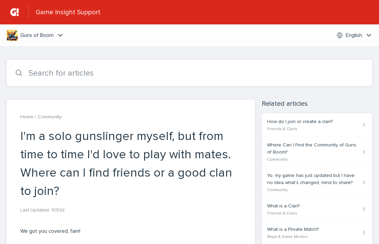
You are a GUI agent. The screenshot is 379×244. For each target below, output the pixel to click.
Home (27, 117)
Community (50, 117)
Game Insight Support (68, 12)
